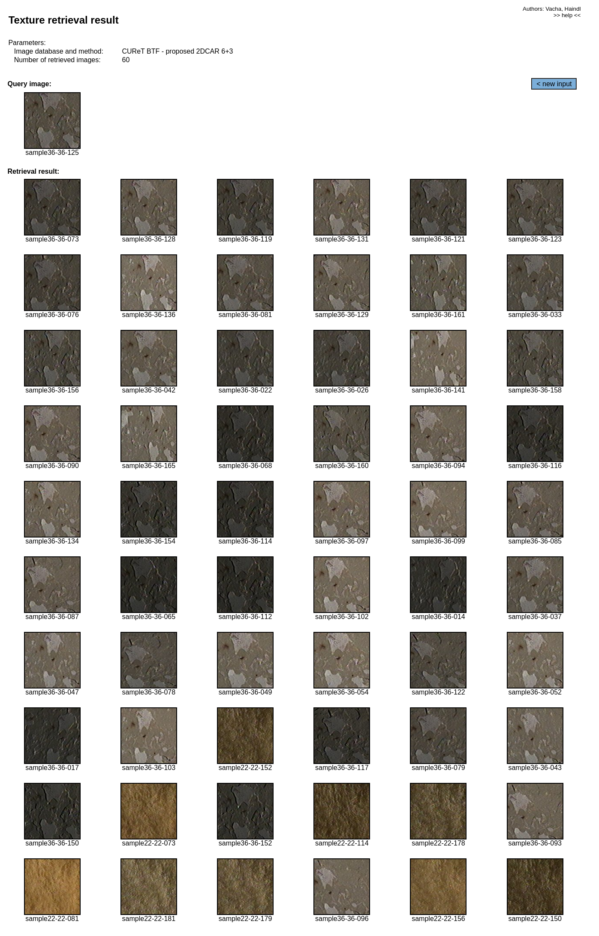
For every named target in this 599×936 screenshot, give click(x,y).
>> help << (567, 15)
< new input (554, 84)
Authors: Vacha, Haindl (552, 9)
